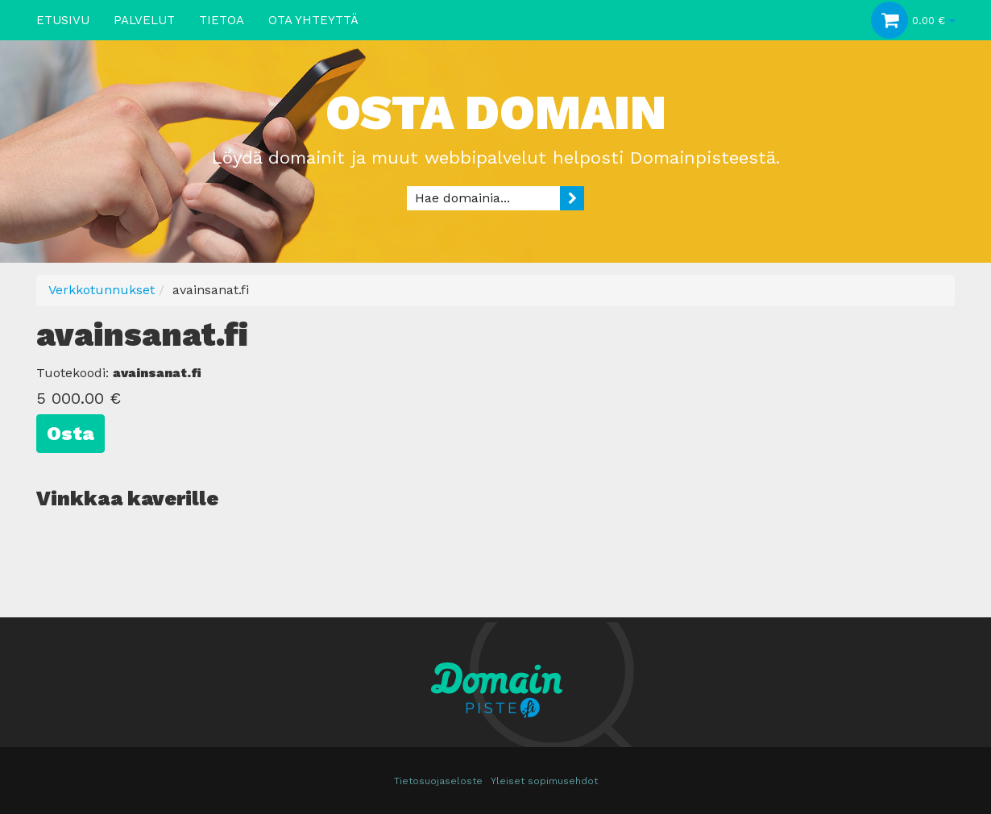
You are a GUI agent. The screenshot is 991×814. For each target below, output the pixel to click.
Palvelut (144, 20)
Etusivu (62, 20)
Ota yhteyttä (313, 20)
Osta (70, 433)
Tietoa (221, 20)
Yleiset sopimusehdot (544, 781)
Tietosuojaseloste (438, 781)
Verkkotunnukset (101, 289)
